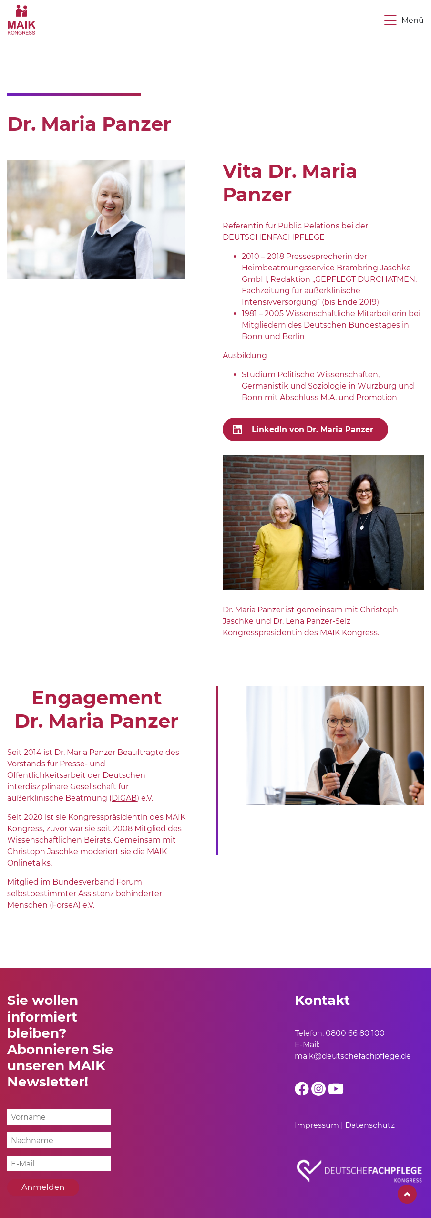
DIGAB (124, 798)
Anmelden (43, 1187)
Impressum (317, 1125)
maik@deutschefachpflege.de (353, 1056)
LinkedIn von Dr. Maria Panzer (312, 429)
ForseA (65, 904)
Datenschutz (370, 1125)
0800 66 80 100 (355, 1033)
